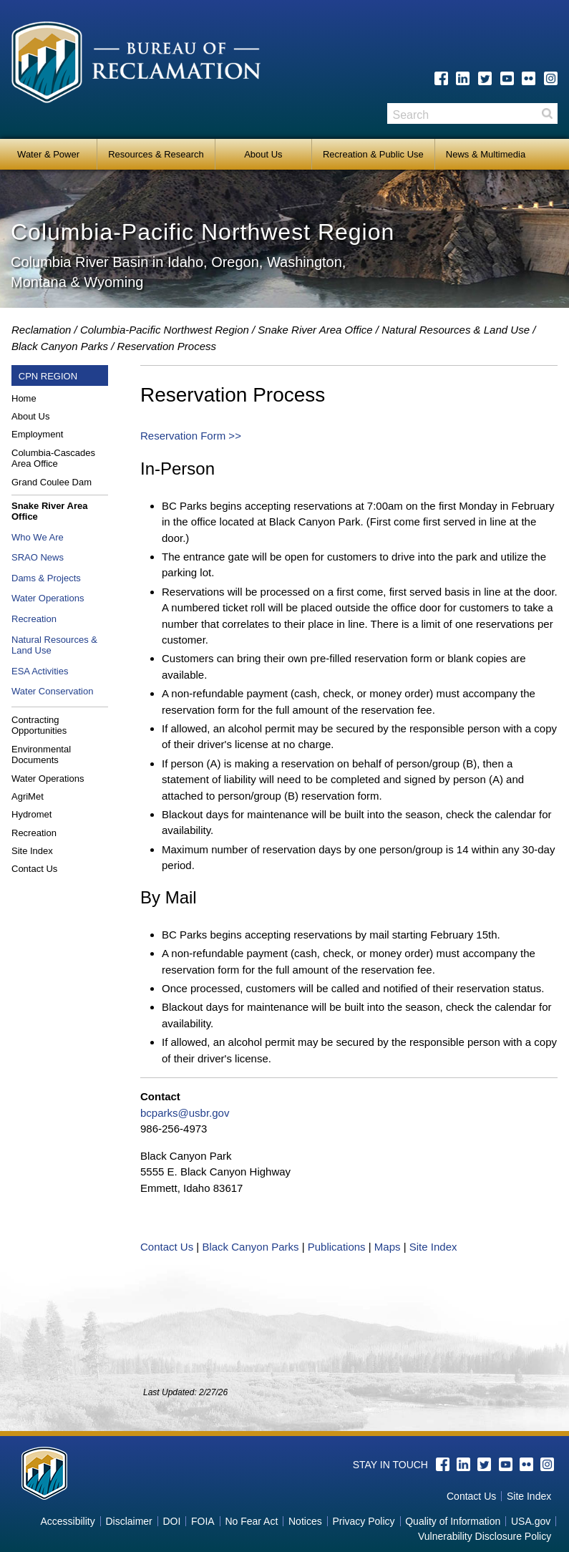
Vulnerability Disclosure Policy (484, 1536)
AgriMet (27, 796)
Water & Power (48, 154)
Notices (305, 1521)
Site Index (32, 850)
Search (547, 113)
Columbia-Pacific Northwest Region (164, 330)
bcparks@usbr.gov (184, 1113)
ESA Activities (39, 671)
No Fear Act (251, 1521)
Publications (337, 1247)
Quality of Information (452, 1521)
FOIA (203, 1521)
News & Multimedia (485, 154)
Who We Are (37, 537)
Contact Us (34, 868)
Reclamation (41, 330)
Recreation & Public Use (373, 154)
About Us (263, 154)
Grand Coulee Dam (51, 482)
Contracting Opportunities (39, 725)
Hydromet (31, 814)
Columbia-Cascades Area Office (53, 458)
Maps (387, 1247)
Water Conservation (52, 691)
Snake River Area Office (315, 330)
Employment (37, 434)
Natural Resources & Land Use (455, 330)
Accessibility (67, 1521)
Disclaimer (128, 1521)
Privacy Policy (363, 1521)
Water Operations (47, 598)
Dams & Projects (46, 578)
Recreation (34, 618)
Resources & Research (156, 154)
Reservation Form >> (190, 436)
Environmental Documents (41, 755)
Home (24, 398)
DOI (171, 1521)
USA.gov (530, 1521)
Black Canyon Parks (59, 346)
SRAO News (37, 557)
